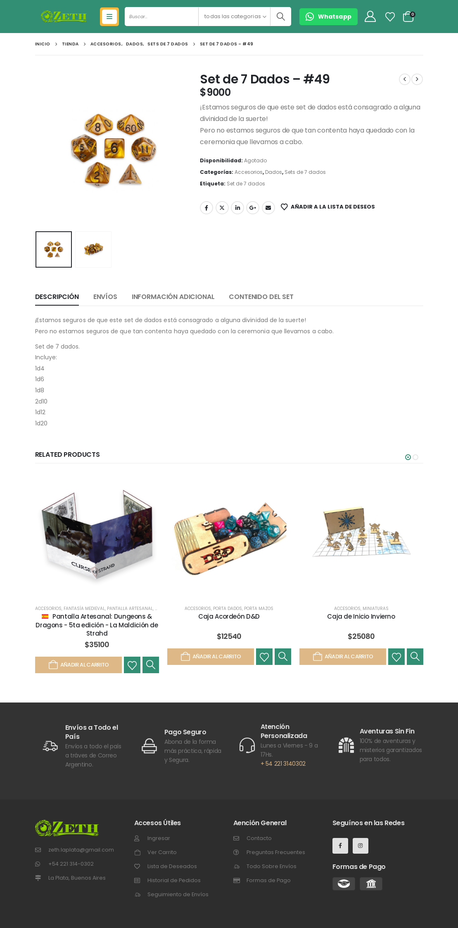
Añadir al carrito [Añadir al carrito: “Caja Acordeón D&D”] (210, 656)
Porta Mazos (258, 608)
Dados (273, 172)
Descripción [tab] (57, 296)
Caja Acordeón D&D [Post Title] (229, 616)
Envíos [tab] (105, 296)
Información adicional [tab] (173, 296)
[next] (417, 79)
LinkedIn (237, 207)
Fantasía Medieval (84, 608)
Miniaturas (376, 608)
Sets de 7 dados (305, 172)
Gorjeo (222, 207)
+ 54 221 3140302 (283, 763)
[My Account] (370, 16)
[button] (408, 457)
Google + (252, 207)
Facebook (206, 207)
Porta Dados (227, 608)
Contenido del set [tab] (261, 296)
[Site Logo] (64, 16)
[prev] (405, 79)
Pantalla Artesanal (130, 608)
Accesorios (249, 172)
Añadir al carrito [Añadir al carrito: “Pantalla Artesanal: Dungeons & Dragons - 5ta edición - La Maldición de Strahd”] (78, 665)
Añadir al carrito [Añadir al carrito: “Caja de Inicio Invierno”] (342, 656)
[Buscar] (281, 16)
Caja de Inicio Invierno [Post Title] (361, 616)
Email (268, 207)
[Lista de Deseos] (390, 17)
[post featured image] (97, 535)
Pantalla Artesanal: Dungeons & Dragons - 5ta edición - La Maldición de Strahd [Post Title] (97, 625)
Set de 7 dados (246, 183)
